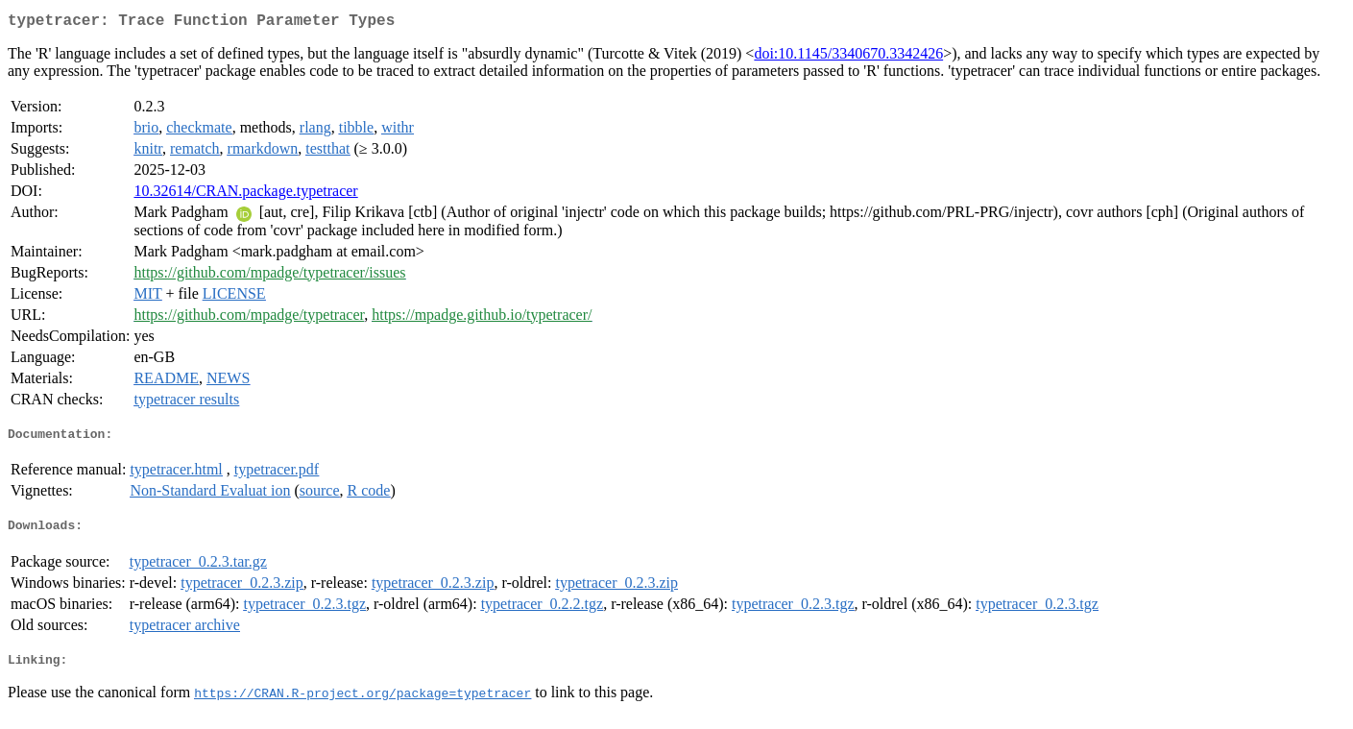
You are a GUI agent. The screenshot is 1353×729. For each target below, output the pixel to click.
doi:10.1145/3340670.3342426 (848, 57)
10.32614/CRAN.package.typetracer (245, 194)
